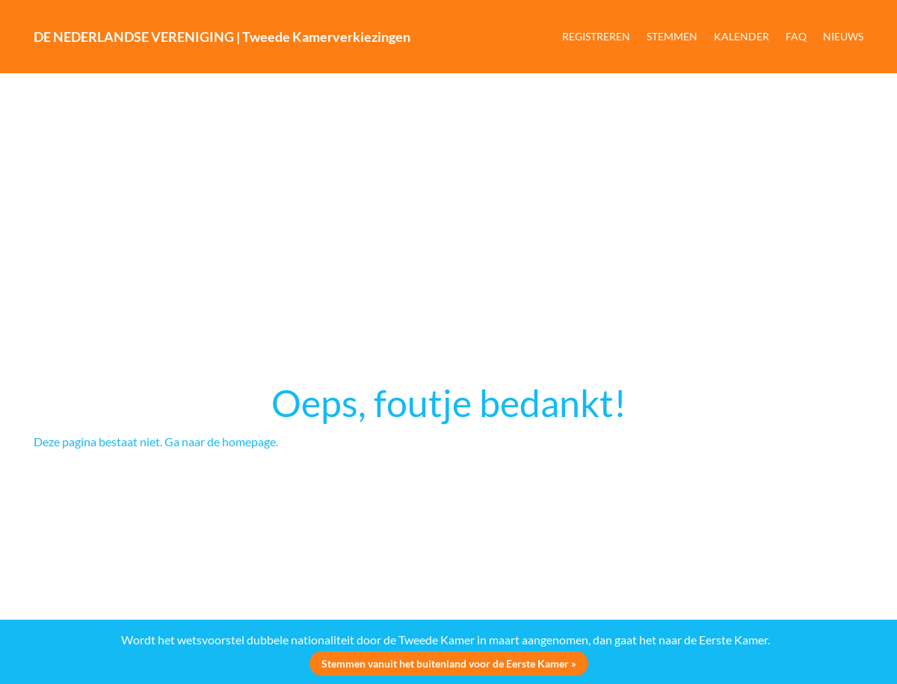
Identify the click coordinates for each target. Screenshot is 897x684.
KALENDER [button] (741, 36)
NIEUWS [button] (843, 36)
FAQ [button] (796, 36)
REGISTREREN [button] (596, 36)
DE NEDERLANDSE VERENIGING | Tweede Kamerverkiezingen (222, 36)
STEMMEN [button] (672, 36)
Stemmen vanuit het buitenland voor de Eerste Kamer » (448, 663)
